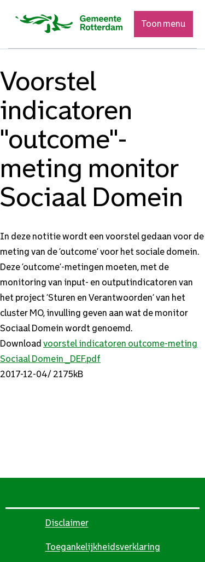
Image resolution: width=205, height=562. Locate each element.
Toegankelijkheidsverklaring (102, 547)
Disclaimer (67, 523)
